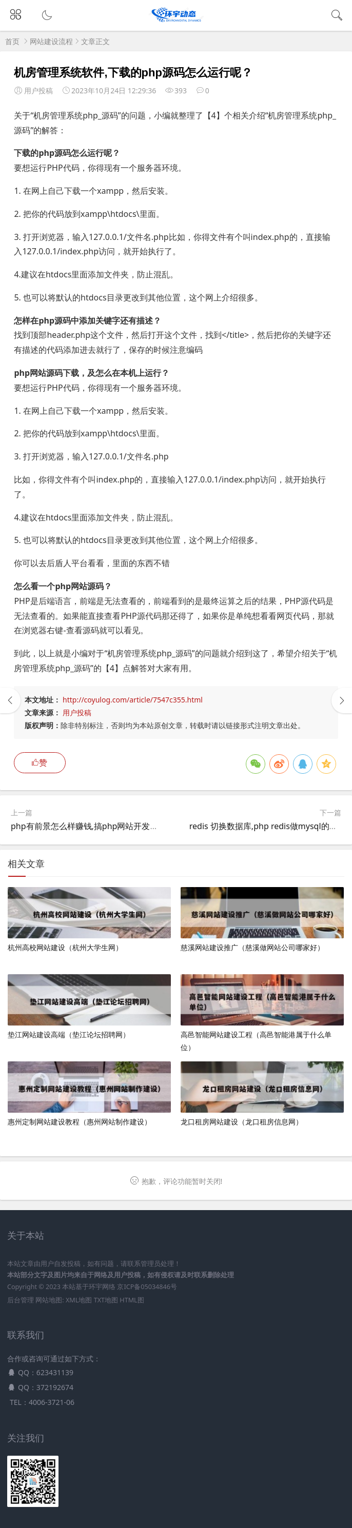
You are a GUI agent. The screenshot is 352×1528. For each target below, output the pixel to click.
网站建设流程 (51, 41)
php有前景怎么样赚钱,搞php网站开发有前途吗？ (101, 826)
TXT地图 (106, 1300)
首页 (12, 41)
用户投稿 (77, 712)
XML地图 (79, 1300)
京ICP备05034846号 (147, 1286)
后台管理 (20, 1300)
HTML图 (132, 1300)
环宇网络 (102, 1286)
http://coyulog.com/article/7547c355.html (133, 700)
